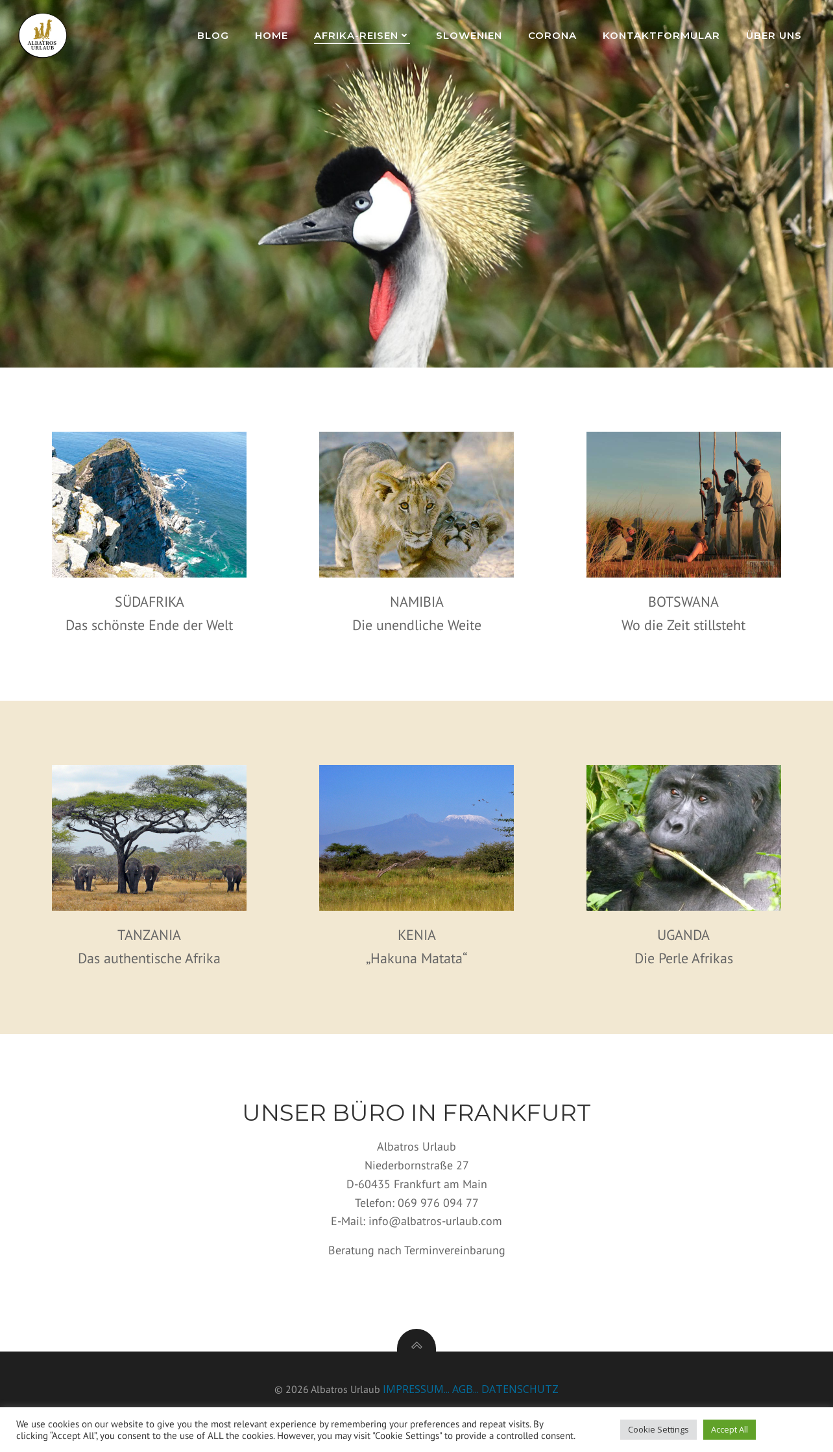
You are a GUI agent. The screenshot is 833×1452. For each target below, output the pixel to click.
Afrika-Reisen (363, 35)
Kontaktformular (662, 35)
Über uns (775, 35)
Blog (214, 35)
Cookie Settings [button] (658, 1429)
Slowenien (470, 35)
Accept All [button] (729, 1429)
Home (272, 35)
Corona (553, 35)
